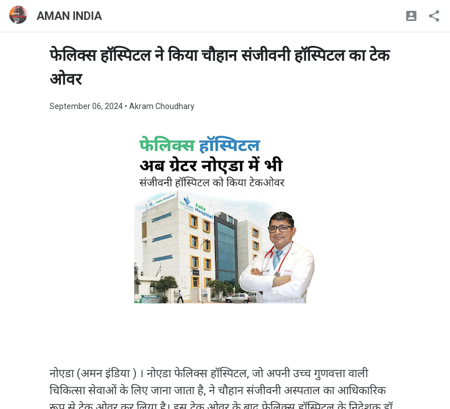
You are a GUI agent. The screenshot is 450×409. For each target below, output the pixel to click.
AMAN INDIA (69, 16)
